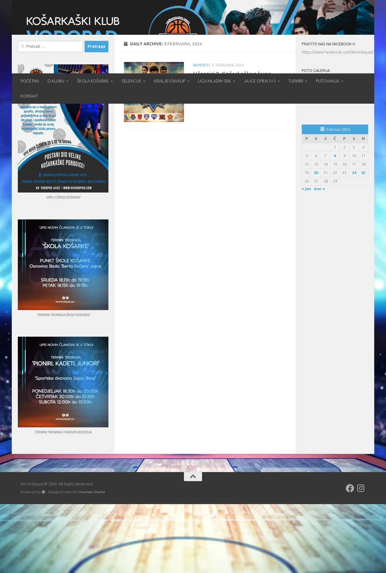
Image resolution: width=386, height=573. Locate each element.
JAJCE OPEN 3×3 (260, 81)
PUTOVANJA (327, 81)
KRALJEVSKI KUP (169, 81)
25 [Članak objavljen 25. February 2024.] (363, 241)
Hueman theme (92, 561)
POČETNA (30, 81)
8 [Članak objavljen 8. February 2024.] (335, 224)
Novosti (201, 134)
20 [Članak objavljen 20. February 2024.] (316, 241)
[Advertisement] (335, 364)
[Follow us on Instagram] (361, 557)
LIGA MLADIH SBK (214, 81)
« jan (306, 258)
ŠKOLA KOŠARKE (93, 81)
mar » (319, 258)
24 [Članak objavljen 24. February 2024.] (354, 241)
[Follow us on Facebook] (350, 557)
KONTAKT (29, 96)
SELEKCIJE (131, 81)
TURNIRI (295, 81)
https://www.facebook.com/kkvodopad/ (338, 121)
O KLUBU (55, 81)
